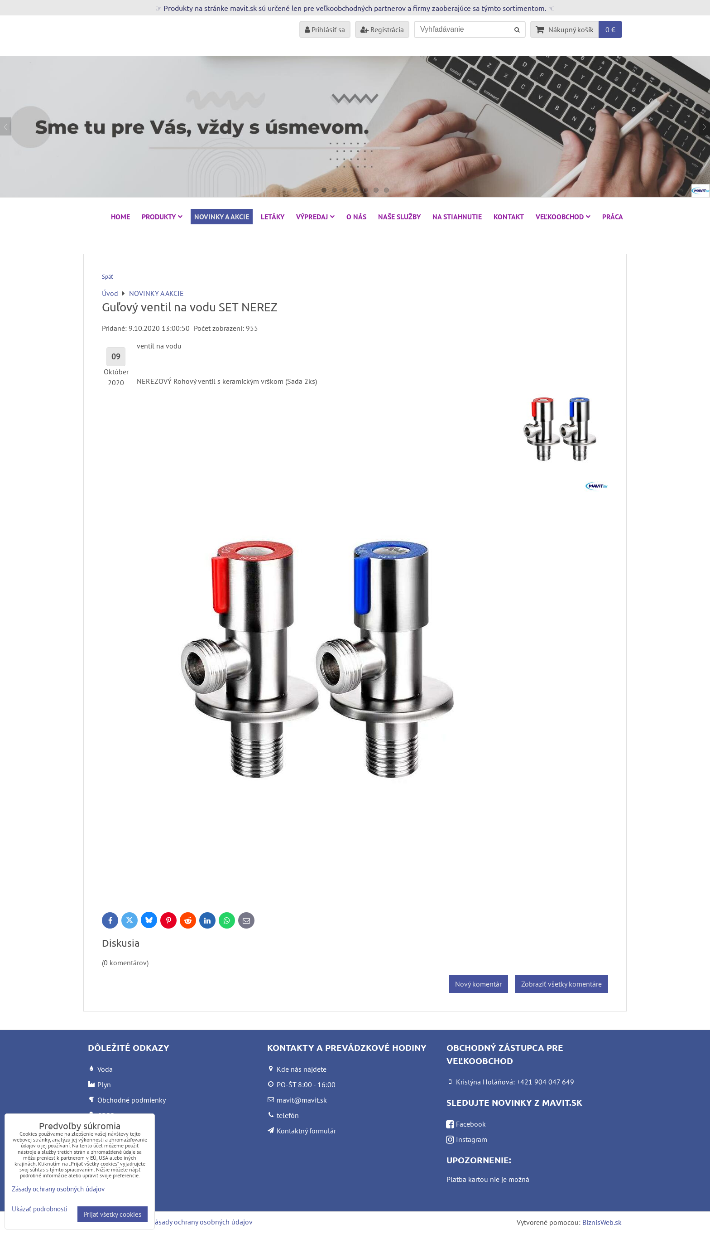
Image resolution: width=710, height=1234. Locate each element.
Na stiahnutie (457, 216)
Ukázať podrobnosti (39, 1209)
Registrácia (382, 29)
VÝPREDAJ (315, 216)
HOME (120, 216)
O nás (356, 216)
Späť (107, 277)
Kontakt (509, 216)
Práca (612, 216)
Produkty (162, 216)
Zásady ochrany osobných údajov (202, 1221)
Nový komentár (478, 983)
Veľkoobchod (563, 216)
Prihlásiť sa (325, 29)
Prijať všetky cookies (112, 1214)
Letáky (272, 216)
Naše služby (399, 216)
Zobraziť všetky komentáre (561, 983)
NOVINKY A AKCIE (221, 216)
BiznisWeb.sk (602, 1222)
